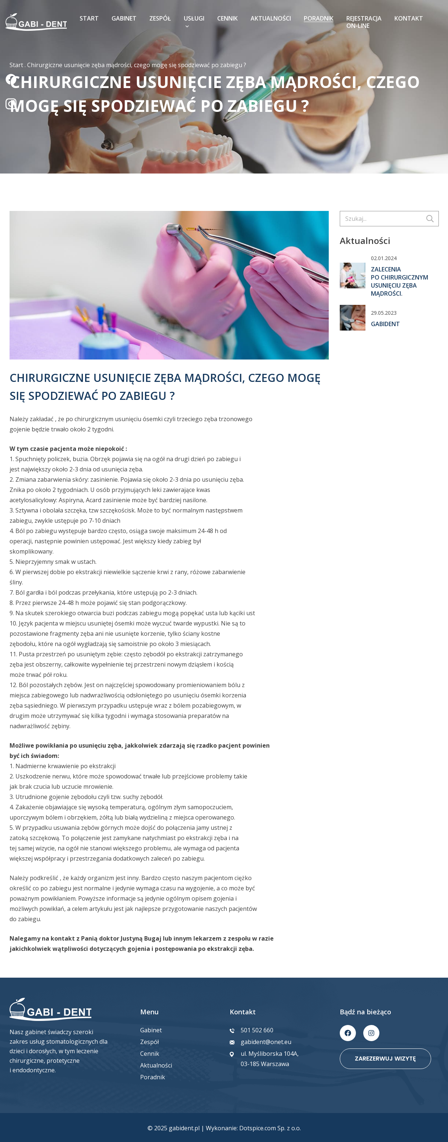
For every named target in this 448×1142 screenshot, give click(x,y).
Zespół (160, 18)
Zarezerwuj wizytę (385, 1058)
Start (89, 18)
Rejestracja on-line (364, 22)
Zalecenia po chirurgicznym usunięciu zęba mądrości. (399, 281)
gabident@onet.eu (266, 1042)
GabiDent (385, 324)
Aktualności (271, 18)
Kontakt (408, 18)
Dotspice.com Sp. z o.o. (270, 1128)
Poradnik (319, 18)
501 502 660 (257, 1030)
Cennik (227, 18)
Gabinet (124, 18)
